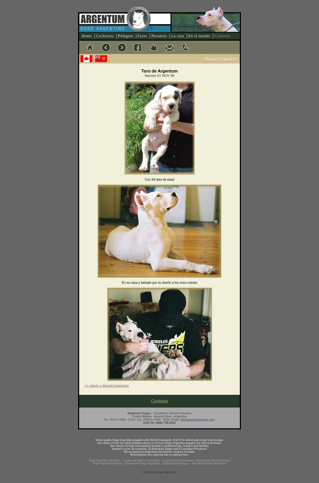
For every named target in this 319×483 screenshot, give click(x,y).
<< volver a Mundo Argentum (106, 386)
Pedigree (125, 36)
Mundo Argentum (221, 59)
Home (87, 36)
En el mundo (199, 36)
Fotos (142, 36)
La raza (177, 36)
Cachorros (105, 36)
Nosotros (159, 36)
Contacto (222, 36)
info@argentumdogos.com (197, 419)
